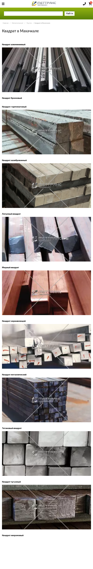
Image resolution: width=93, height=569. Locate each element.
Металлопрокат (17, 23)
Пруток (29, 23)
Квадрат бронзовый (12, 98)
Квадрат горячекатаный (14, 106)
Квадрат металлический (14, 374)
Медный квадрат (10, 267)
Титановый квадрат (12, 428)
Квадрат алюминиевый (13, 44)
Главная (6, 23)
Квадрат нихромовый (13, 535)
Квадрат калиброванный (14, 160)
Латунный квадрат (11, 214)
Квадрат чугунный (11, 481)
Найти (69, 13)
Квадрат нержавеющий (14, 321)
